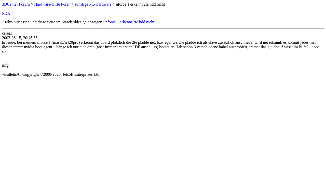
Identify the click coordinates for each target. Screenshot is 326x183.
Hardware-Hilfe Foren (52, 4)
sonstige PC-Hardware (93, 4)
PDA (6, 13)
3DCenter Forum (16, 4)
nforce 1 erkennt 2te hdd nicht (129, 22)
